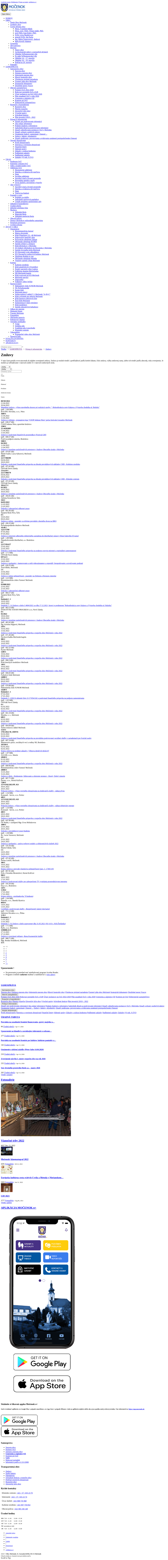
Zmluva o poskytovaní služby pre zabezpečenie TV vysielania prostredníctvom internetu (34, 881)
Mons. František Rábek (23, 29)
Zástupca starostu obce (23, 73)
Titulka (3, 349)
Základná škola (20, 212)
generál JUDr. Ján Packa (24, 37)
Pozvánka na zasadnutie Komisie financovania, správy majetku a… (28, 1022)
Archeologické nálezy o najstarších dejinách (31, 52)
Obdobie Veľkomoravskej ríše (26, 54)
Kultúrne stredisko (22, 265)
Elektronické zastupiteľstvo (25, 102)
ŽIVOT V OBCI (12, 227)
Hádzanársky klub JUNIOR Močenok (29, 286)
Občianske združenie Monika (26, 258)
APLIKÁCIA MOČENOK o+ (18, 1207)
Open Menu (6, 14)
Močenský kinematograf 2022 (14, 1159)
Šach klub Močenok (22, 301)
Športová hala (15, 336)
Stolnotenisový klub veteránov (26, 303)
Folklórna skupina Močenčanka (26, 271)
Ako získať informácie (23, 124)
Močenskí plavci (21, 292)
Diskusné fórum (16, 311)
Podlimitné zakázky (22, 153)
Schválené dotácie (21, 115)
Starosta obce (20, 71)
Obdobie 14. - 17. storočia (24, 58)
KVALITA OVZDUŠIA (14, 339)
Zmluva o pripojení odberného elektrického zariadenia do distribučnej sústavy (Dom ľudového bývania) (40, 536)
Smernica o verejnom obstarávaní (27, 145)
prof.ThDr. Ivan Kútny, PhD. (25, 33)
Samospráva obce (16, 69)
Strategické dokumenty (23, 84)
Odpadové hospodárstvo (19, 204)
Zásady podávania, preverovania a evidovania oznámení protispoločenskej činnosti (46, 138)
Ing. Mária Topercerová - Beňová (27, 39)
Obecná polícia (15, 218)
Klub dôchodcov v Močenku (25, 246)
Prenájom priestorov (17, 223)
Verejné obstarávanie (18, 140)
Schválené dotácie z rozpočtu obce (18, 1478)
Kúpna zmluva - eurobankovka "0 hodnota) (17, 896)
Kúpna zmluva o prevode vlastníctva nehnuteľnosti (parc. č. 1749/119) (27, 869)
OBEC (8, 20)
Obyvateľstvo (15, 46)
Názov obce (19, 50)
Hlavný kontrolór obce (23, 77)
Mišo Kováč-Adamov (23, 41)
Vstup (17, 324)
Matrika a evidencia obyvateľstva (27, 172)
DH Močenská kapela (23, 273)
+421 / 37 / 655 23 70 (25, 1493)
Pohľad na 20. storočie (23, 62)
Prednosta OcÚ (16, 161)
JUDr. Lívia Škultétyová (24, 35)
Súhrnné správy (21, 149)
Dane (17, 174)
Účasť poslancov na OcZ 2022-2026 (28, 94)
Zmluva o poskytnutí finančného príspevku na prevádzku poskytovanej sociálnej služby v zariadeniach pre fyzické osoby (46, 738)
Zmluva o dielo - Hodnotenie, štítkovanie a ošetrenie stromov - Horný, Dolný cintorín (33, 776)
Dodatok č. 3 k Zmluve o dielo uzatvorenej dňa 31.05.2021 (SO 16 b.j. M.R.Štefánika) (33, 924)
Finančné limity (21, 147)
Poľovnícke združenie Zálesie (26, 239)
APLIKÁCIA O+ (12, 343)
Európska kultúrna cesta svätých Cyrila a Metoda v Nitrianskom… (32, 1177)
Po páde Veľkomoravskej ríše (26, 56)
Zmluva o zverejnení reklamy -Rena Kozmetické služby (22, 936)
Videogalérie (15, 332)
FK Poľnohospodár (22, 288)
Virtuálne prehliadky (18, 322)
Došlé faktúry (11, 1473)
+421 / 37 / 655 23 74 (19, 1497)
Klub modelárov (21, 305)
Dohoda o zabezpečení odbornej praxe (15, 509)
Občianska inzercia (17, 317)
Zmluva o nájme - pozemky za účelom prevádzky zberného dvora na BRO (28, 521)
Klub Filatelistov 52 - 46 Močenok (28, 235)
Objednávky (10, 1476)
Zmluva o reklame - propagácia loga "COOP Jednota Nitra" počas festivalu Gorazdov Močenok (36, 420)
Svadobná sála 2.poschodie (25, 328)
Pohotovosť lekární (17, 320)
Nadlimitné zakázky (22, 155)
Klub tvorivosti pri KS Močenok (27, 275)
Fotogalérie (14, 315)
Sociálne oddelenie (22, 176)
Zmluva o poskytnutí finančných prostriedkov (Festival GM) (23, 435)
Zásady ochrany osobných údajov (27, 132)
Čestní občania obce (17, 27)
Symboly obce (15, 25)
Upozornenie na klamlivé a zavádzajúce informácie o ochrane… (26, 1031)
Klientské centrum (22, 330)
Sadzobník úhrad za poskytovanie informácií (31, 128)
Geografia (14, 43)
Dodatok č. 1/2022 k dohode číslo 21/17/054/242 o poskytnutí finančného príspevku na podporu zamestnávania (42, 698)
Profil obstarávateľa (22, 143)
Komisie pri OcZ (21, 100)
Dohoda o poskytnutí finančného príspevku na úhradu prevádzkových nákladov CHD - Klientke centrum (40, 479)
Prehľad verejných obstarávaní (17, 1480)
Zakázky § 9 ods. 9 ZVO (24, 157)
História (13, 48)
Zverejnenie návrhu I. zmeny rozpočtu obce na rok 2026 (23, 1059)
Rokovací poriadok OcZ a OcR (26, 92)
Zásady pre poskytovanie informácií (28, 121)
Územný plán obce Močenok (25, 81)
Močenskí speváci (21, 277)
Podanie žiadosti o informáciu (26, 126)
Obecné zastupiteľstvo (18, 88)
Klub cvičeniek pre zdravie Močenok (29, 296)
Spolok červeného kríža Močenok (27, 250)
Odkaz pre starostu (17, 309)
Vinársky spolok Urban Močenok (27, 261)
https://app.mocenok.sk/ (137, 1409)
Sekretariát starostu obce (24, 75)
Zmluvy (48, 349)
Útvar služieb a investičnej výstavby (28, 183)
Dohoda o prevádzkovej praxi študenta (15, 831)
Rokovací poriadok (13, 1460)
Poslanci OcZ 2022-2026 (24, 90)
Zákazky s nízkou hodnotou (25, 151)
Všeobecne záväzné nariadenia (26, 79)
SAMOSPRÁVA (12, 67)
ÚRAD (8, 159)
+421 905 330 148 (21, 1509)
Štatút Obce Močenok (18, 22)
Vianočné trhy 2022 (12, 1140)
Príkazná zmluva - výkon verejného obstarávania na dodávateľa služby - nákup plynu (33, 791)
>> (7, 963)
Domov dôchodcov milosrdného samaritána (26, 221)
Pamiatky (13, 65)
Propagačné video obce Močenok (27, 334)
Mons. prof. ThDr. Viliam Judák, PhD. (29, 31)
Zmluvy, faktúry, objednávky (26, 136)
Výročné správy (21, 113)
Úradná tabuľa (15, 206)
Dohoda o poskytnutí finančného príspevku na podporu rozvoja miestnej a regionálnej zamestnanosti (38, 551)
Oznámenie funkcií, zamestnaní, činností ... (31, 134)
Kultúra (13, 263)
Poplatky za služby (22, 197)
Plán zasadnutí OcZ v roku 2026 (27, 96)
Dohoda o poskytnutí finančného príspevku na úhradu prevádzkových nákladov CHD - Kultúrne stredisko (40, 464)
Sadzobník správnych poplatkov (27, 199)
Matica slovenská (21, 233)
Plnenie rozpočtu (21, 109)
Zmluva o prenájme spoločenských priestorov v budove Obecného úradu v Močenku (32, 449)
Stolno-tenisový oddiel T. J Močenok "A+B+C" (32, 294)
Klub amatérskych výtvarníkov (26, 267)
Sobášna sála (19, 326)
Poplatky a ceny (16, 195)
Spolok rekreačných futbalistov (26, 307)
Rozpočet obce (20, 107)
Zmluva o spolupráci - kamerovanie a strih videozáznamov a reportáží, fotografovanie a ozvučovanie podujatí (42, 563)
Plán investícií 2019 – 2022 (25, 117)
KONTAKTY (11, 341)
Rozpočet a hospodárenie (19, 105)
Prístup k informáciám (18, 119)
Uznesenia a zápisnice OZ (24, 98)
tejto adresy (51, 975)
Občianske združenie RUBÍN (26, 242)
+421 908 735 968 (19, 1501)
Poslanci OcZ (11, 1450)
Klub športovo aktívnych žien (26, 298)
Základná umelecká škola (24, 216)
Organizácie (14, 229)
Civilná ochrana (16, 225)
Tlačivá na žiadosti (22, 193)
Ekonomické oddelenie (23, 170)
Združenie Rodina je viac (24, 256)
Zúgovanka (19, 280)
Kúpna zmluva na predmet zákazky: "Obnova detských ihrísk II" (25, 751)
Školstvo (13, 210)
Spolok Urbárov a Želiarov (25, 244)
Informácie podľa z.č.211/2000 (17, 1462)
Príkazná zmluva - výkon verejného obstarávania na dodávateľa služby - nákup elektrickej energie (37, 806)
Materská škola (20, 214)
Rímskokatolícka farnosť (24, 231)
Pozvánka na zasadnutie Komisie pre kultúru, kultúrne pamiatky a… (28, 1040)
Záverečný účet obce (22, 111)
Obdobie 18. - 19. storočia (24, 60)
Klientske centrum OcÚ (19, 164)
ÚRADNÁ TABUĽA (10, 1017)
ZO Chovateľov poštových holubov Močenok (32, 254)
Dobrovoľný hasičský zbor (25, 237)
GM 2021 (5, 1196)
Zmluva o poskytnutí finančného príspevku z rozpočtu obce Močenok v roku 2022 (31, 633)
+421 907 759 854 (23, 1505)
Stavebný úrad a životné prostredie (28, 178)
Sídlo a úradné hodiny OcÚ (20, 166)
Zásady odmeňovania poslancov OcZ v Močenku (33, 130)
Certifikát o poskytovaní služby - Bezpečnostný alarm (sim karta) (25, 909)
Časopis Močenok (17, 313)
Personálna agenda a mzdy (25, 180)
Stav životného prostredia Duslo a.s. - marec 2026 (20, 1068)
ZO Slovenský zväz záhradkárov (27, 252)
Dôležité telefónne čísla (19, 208)
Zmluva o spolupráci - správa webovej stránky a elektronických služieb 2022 (29, 844)
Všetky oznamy (7, 1075)
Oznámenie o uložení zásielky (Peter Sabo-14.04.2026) (22, 1049)
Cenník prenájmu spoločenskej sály (28, 202)
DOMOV (9, 18)
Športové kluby (16, 284)
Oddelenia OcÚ (16, 168)
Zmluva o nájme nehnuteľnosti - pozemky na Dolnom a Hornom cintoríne (28, 576)
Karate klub (19, 290)
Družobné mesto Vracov (24, 86)
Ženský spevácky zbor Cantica (26, 269)
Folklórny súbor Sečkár (23, 282)
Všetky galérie (6, 1203)
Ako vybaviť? (15, 185)
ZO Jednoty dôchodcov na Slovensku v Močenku (33, 248)
